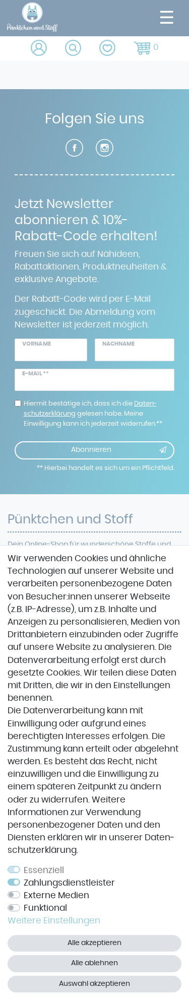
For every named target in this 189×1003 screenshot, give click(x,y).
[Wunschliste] (108, 48)
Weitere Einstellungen (54, 921)
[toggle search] (74, 48)
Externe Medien (56, 896)
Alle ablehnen (94, 963)
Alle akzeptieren (94, 943)
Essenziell (44, 870)
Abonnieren (119, 450)
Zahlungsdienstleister (69, 883)
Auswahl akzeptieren (94, 983)
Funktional (45, 908)
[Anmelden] (39, 48)
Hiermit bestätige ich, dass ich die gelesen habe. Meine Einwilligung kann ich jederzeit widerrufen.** (93, 413)
